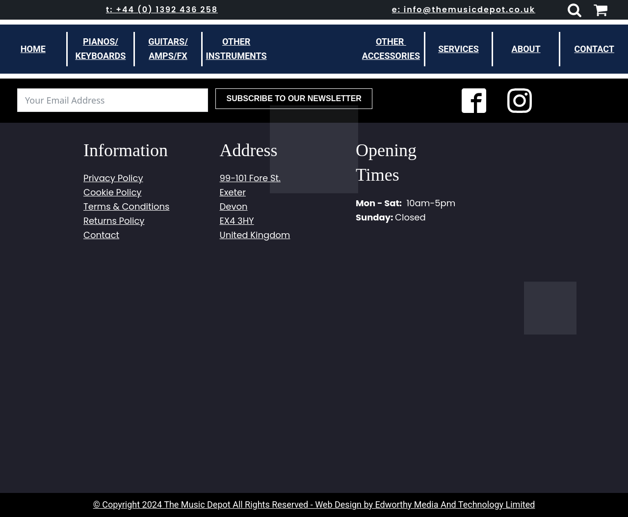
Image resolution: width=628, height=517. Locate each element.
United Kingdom (255, 235)
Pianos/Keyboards (100, 48)
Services (458, 49)
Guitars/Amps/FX (168, 48)
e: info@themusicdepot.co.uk (463, 9)
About (526, 49)
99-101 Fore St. (250, 178)
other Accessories (391, 48)
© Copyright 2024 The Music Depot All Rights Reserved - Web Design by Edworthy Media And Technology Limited (314, 504)
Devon (234, 206)
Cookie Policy (112, 192)
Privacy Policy (113, 178)
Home (33, 49)
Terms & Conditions (126, 206)
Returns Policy (113, 221)
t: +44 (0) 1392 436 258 (162, 9)
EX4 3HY (237, 221)
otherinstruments (236, 48)
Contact (594, 49)
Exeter (233, 192)
